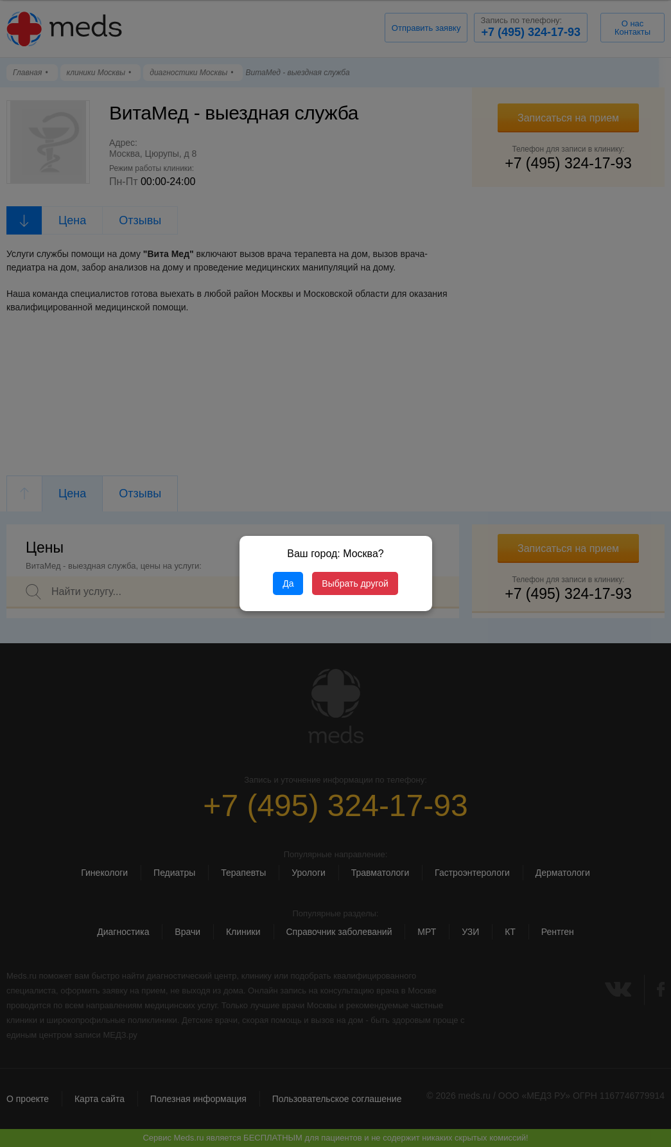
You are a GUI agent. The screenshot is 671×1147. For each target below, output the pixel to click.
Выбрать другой (355, 583)
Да (288, 583)
